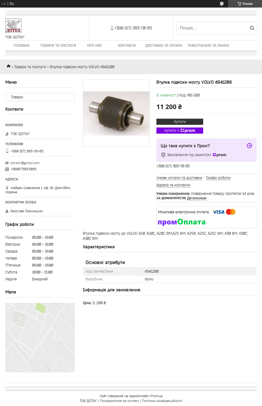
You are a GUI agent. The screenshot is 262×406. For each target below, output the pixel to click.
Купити (180, 121)
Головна (21, 45)
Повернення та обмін (208, 45)
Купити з (179, 130)
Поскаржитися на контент (119, 401)
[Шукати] (252, 28)
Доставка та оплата (163, 45)
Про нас (94, 45)
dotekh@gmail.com (25, 163)
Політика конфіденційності (162, 401)
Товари (17, 97)
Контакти (127, 45)
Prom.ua (156, 396)
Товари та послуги (58, 45)
